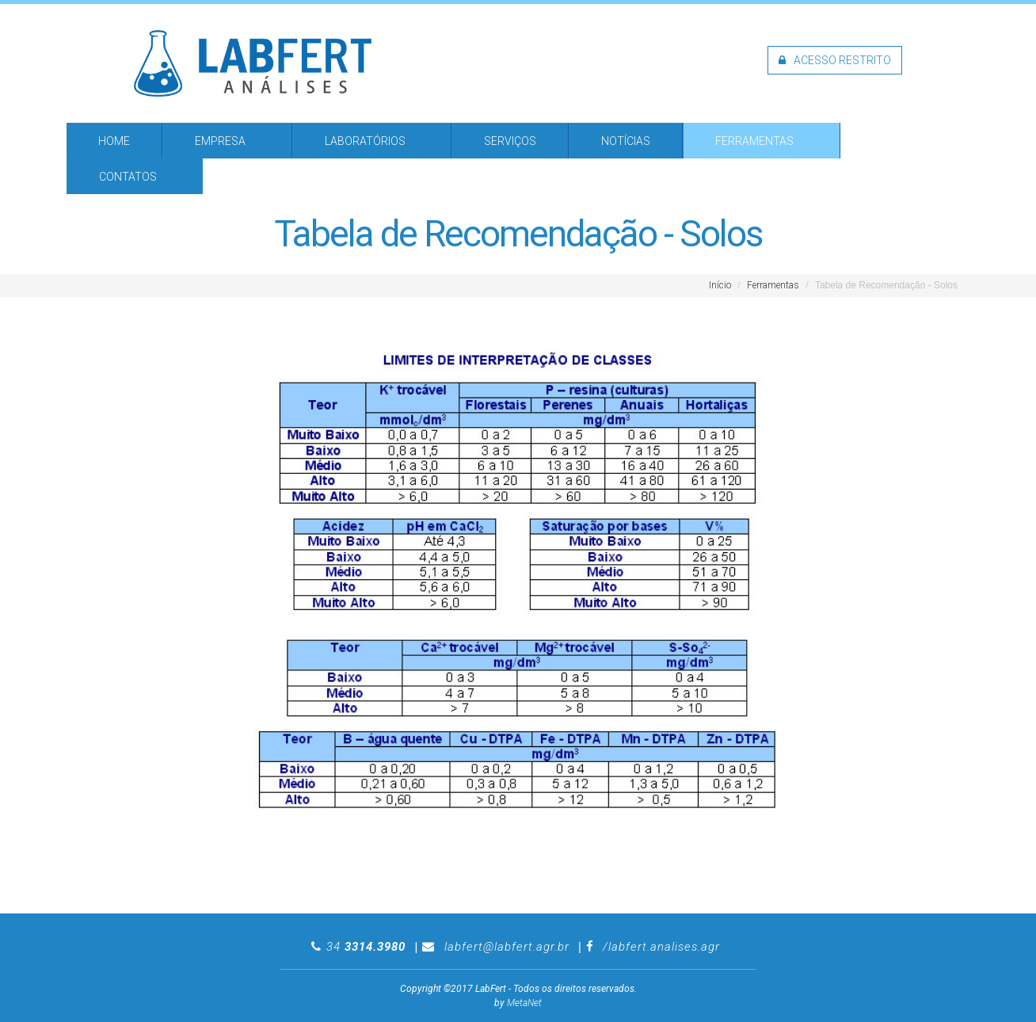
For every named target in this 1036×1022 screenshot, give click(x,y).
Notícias (625, 141)
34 (366, 947)
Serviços (510, 141)
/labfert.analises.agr (661, 947)
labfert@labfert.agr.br (506, 947)
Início (720, 285)
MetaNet (524, 1003)
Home (114, 141)
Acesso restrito (835, 60)
